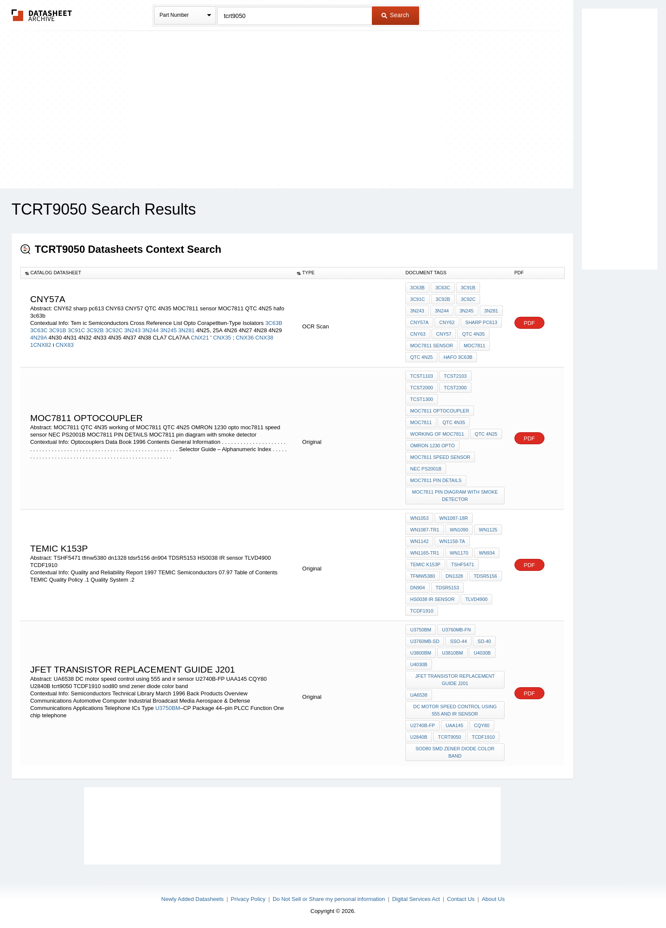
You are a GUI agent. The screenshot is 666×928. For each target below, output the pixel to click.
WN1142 (419, 541)
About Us (493, 899)
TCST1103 (421, 376)
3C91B (57, 330)
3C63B (274, 323)
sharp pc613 (481, 322)
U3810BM (452, 652)
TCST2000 (421, 387)
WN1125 (488, 529)
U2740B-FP (422, 725)
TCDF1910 (421, 610)
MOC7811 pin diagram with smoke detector (455, 495)
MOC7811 (474, 345)
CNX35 (223, 337)
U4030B (482, 652)
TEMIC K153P (425, 564)
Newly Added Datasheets (192, 899)
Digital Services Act (416, 899)
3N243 (132, 330)
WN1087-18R (453, 518)
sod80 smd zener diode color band (455, 752)
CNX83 (64, 345)
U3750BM (167, 708)
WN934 (487, 552)
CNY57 (443, 334)
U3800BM (420, 652)
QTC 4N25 (421, 357)
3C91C (76, 330)
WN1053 (419, 518)
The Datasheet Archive (42, 15)
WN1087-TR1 (424, 529)
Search (395, 15)
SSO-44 (458, 641)
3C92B (95, 330)
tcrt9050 (449, 737)
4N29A (38, 337)
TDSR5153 (447, 587)
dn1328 (454, 576)
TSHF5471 (462, 564)
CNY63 (417, 334)
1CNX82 (40, 345)
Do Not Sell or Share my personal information (329, 899)
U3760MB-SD (424, 641)
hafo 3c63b (458, 357)
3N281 (186, 330)
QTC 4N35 (473, 334)
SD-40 (484, 641)
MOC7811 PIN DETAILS (436, 480)
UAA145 (454, 725)
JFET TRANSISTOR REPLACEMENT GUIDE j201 (455, 679)
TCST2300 (455, 387)
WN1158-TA (452, 541)
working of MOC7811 (437, 434)
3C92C (113, 330)
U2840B (418, 737)
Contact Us (460, 899)
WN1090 (459, 529)
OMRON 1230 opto (432, 445)
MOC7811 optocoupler (439, 410)
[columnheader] (156, 273)
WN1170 (459, 552)
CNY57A (419, 322)
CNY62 (446, 322)
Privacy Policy (248, 899)
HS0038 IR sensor (432, 599)
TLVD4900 (476, 599)
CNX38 (264, 337)
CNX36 (245, 337)
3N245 (168, 330)
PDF (529, 323)
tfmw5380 (422, 576)
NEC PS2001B (425, 468)
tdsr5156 (485, 576)
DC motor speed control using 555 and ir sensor (454, 710)
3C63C (38, 330)
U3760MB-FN (456, 629)
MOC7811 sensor (431, 345)
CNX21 (201, 337)
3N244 (150, 330)
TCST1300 (421, 399)
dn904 (417, 587)
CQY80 (482, 725)
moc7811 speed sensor (440, 457)
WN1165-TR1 (424, 552)
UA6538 (418, 695)
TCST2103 (455, 376)
